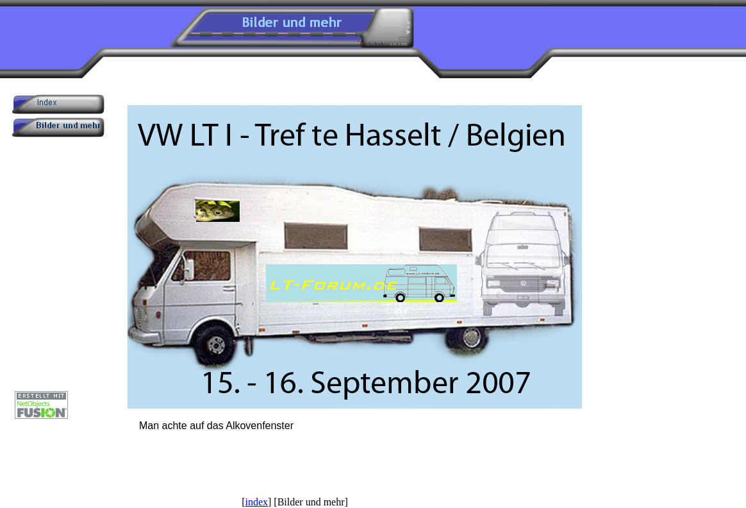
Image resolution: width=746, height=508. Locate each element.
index (256, 501)
